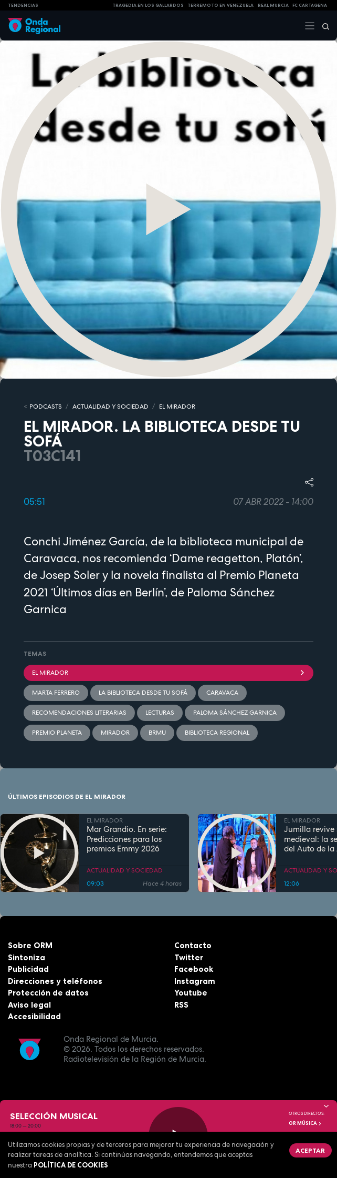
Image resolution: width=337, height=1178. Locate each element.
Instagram (194, 981)
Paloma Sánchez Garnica (235, 712)
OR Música (305, 1123)
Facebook (193, 969)
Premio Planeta (57, 732)
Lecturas (159, 712)
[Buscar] (322, 25)
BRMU (157, 732)
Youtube (190, 993)
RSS (181, 1005)
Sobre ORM (30, 945)
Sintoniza (26, 957)
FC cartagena (309, 5)
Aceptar (310, 1150)
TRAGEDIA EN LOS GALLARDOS (148, 5)
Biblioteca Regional (217, 732)
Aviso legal (29, 1005)
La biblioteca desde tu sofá (143, 692)
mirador (115, 732)
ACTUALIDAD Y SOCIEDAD (110, 406)
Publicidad (28, 969)
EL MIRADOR (177, 406)
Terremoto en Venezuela (220, 5)
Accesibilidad (34, 1016)
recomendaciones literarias (79, 712)
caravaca (222, 692)
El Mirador (168, 672)
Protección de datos (48, 993)
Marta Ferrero (56, 692)
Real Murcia (273, 5)
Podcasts (45, 406)
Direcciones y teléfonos (55, 981)
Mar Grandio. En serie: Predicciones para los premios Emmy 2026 (127, 839)
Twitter (188, 957)
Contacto (193, 945)
